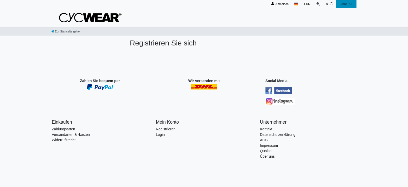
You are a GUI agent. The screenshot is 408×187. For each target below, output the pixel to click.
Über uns (267, 156)
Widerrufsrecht (63, 140)
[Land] (296, 4)
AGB (264, 140)
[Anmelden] (279, 4)
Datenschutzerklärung (277, 134)
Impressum (269, 145)
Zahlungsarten (63, 129)
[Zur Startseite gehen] (66, 31)
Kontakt (266, 129)
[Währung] (307, 4)
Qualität (266, 151)
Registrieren (165, 129)
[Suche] (318, 4)
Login (160, 134)
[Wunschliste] (329, 4)
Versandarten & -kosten (71, 134)
